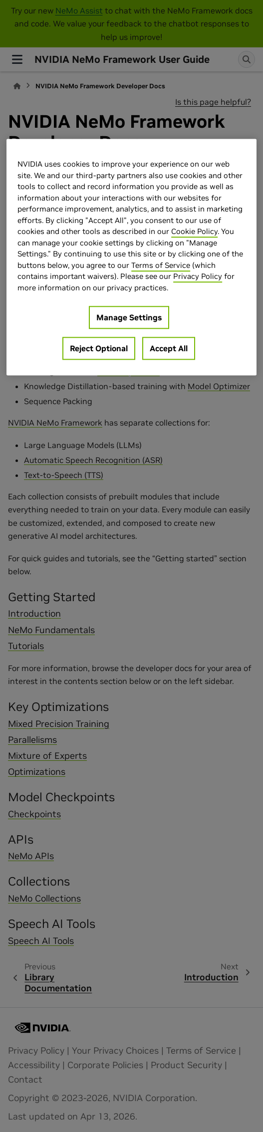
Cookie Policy (194, 231)
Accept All (169, 349)
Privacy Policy (197, 276)
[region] (131, 257)
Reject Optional (99, 349)
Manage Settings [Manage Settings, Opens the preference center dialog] (129, 318)
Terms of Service (160, 265)
